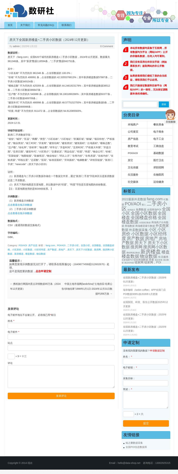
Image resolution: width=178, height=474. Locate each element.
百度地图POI (127, 260)
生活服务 (133, 174)
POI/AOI (23, 245)
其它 (130, 160)
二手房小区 (73, 245)
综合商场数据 (140, 259)
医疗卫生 (158, 160)
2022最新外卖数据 (134, 199)
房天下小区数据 (84, 249)
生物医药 (158, 174)
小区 (153, 229)
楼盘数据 (29, 254)
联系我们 (66, 25)
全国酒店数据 (145, 222)
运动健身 (158, 181)
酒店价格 (158, 260)
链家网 (139, 262)
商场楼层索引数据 (145, 225)
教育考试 (133, 146)
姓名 (11, 320)
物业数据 (41, 254)
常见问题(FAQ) (46, 25)
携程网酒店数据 (133, 253)
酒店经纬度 (129, 263)
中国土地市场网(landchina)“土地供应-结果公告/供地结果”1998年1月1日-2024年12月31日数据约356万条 (87, 288)
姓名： (127, 356)
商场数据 (130, 225)
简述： (127, 389)
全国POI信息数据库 (136, 447)
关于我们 (25, 25)
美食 (151, 259)
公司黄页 (133, 131)
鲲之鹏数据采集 (134, 443)
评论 (10, 363)
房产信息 (32, 245)
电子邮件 (13, 331)
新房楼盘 (18, 254)
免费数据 (141, 209)
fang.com (50, 245)
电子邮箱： (130, 367)
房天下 (70, 249)
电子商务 (158, 131)
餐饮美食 (158, 124)
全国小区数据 (144, 213)
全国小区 (85, 245)
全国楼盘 (96, 245)
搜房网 (97, 249)
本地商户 (133, 124)
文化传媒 (133, 167)
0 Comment (106, 46)
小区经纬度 (40, 249)
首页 (10, 25)
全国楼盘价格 (144, 217)
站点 (10, 343)
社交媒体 (133, 181)
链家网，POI (152, 262)
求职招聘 (158, 167)
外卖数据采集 (138, 230)
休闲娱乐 (131, 210)
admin (16, 46)
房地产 (61, 249)
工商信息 (158, 146)
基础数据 (158, 153)
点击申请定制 (43, 271)
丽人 (144, 204)
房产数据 (52, 249)
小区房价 (16, 249)
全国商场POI (154, 209)
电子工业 (158, 138)
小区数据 (27, 249)
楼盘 (166, 252)
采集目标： (129, 378)
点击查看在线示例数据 (20, 204)
